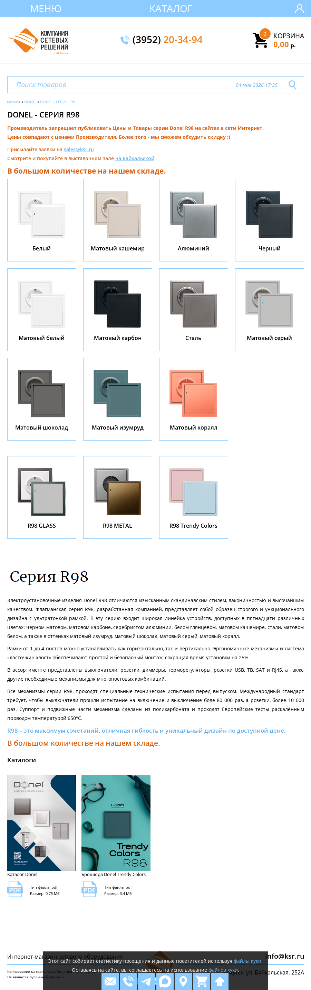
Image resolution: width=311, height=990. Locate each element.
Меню (45, 8)
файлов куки (223, 970)
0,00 (284, 44)
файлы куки (247, 961)
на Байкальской (134, 158)
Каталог (171, 8)
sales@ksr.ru (79, 149)
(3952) (168, 39)
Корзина (288, 35)
